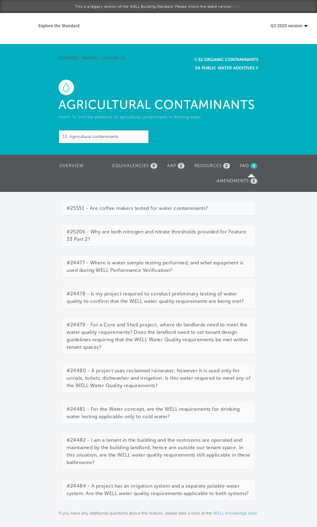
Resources (212, 166)
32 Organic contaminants (228, 59)
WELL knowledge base (235, 513)
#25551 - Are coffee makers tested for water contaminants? (137, 208)
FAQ (250, 167)
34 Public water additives (225, 68)
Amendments (237, 181)
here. (237, 6)
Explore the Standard (59, 26)
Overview (71, 165)
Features (68, 58)
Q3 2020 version (289, 26)
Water (90, 58)
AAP (176, 166)
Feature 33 (113, 58)
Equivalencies (134, 166)
